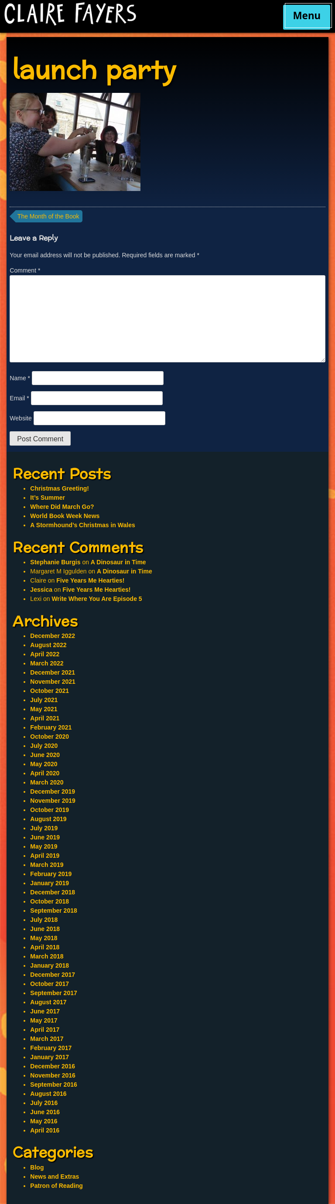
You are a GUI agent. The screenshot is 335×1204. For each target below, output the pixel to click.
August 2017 (48, 1002)
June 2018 (45, 928)
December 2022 (52, 635)
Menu (307, 15)
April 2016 (44, 1130)
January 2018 (49, 965)
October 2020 (49, 736)
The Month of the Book (48, 216)
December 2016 (52, 1066)
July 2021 (44, 699)
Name (20, 378)
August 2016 (48, 1093)
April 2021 (44, 718)
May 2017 (43, 1020)
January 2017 (49, 1057)
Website (20, 418)
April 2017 (44, 1029)
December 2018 (52, 892)
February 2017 (51, 1047)
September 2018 (53, 910)
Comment (25, 270)
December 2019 (52, 791)
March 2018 (46, 956)
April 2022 (44, 654)
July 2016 (44, 1102)
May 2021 (43, 709)
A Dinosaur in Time (118, 562)
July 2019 (44, 828)
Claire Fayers (127, 14)
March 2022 (46, 663)
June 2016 (45, 1111)
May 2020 (43, 764)
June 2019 (45, 837)
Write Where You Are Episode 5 (96, 598)
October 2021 (49, 690)
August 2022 (48, 644)
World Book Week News (64, 515)
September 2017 (53, 992)
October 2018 (49, 901)
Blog (37, 1167)
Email (19, 398)
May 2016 (43, 1121)
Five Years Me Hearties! (90, 580)
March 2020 (46, 782)
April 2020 (44, 773)
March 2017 (46, 1038)
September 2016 (53, 1084)
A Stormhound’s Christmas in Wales (82, 525)
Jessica (41, 589)
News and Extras (54, 1176)
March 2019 (46, 864)
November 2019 (52, 800)
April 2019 (44, 855)
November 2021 (52, 681)
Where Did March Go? (62, 506)
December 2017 (52, 974)
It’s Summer (47, 497)
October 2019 (49, 809)
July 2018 (44, 919)
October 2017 (49, 983)
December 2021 (52, 672)
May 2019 (43, 846)
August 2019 (48, 818)
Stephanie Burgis (55, 562)
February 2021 (51, 727)
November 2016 (52, 1075)
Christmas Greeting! (59, 488)
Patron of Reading (56, 1185)
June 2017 (45, 1011)
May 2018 (43, 938)
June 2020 (45, 754)
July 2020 (44, 745)
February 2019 (51, 873)
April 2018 (44, 947)
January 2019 (49, 883)
